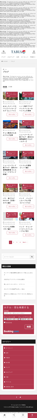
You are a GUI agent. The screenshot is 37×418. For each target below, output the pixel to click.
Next (24, 242)
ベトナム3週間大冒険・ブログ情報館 (28, 94)
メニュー (23, 415)
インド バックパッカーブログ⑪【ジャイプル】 (26, 200)
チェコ (15, 121)
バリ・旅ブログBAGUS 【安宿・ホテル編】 (9, 200)
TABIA (24, 405)
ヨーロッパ (24, 57)
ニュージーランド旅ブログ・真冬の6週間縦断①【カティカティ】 (26, 138)
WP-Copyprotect (23, 412)
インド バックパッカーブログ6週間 (11, 94)
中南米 (32, 57)
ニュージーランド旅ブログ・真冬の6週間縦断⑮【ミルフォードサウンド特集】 (10, 169)
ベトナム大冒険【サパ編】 (9, 228)
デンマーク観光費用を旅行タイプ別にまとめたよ (18, 273)
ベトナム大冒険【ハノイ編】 (25, 166)
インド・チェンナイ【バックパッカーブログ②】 (26, 229)
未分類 (8, 362)
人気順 (10, 86)
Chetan (14, 412)
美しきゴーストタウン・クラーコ (14, 284)
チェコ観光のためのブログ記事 (9, 134)
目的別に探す (10, 386)
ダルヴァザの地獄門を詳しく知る (14, 289)
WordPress (29, 407)
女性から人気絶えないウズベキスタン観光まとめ (18, 294)
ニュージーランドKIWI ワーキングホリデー (27, 123)
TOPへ (32, 415)
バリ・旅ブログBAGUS (11, 186)
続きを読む (12, 114)
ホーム (4, 415)
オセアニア (11, 57)
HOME (5, 61)
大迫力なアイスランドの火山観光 (14, 279)
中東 (7, 377)
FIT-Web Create (14, 407)
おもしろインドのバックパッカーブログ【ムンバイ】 (9, 108)
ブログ (13, 61)
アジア (3, 57)
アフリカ (8, 382)
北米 (17, 57)
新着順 (5, 86)
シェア (14, 415)
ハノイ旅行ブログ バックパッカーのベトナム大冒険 (26, 108)
